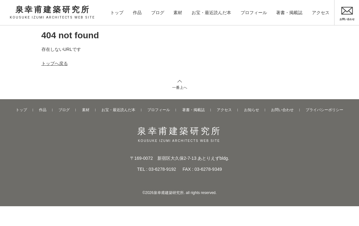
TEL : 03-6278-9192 (156, 169)
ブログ (157, 12)
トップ (116, 12)
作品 (137, 12)
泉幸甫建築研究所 (53, 11)
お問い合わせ (282, 110)
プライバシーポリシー (324, 110)
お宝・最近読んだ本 (211, 12)
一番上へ (179, 87)
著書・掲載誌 (289, 12)
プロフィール (254, 12)
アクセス (320, 12)
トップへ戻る (54, 63)
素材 (177, 12)
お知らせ (251, 110)
